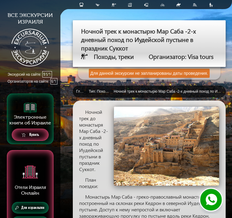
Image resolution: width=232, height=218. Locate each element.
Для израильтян (29, 207)
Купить (30, 134)
